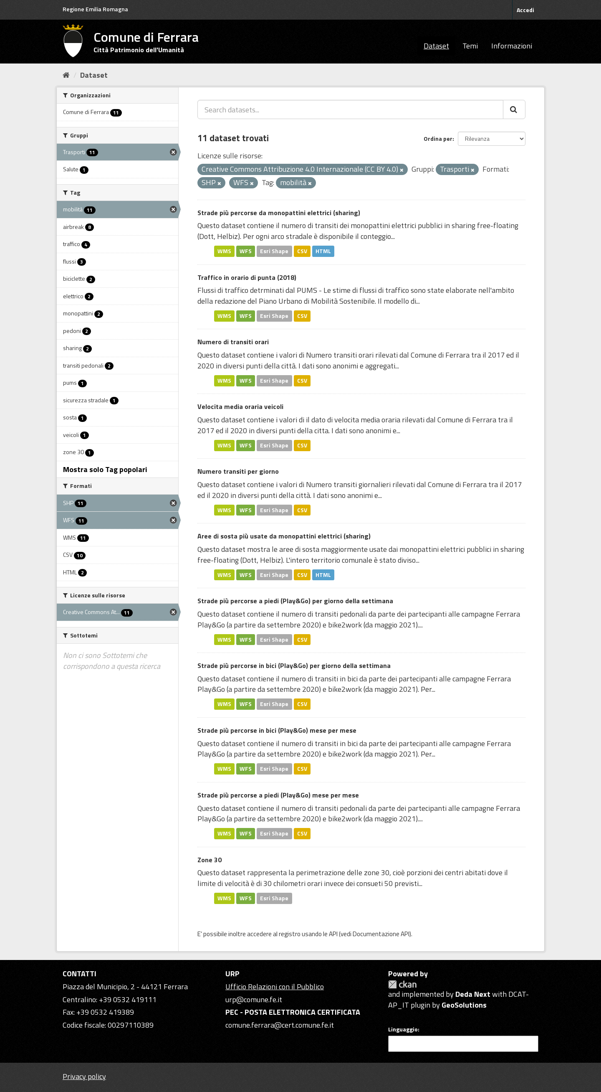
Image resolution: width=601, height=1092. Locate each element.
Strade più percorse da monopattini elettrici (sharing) (278, 213)
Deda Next (472, 994)
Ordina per (438, 138)
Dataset (436, 45)
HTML (323, 251)
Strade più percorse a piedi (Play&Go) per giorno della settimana (295, 601)
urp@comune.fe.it (253, 999)
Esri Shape (274, 251)
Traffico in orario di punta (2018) (246, 277)
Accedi (525, 9)
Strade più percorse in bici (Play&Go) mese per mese (276, 730)
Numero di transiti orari (233, 342)
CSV (302, 251)
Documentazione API (381, 934)
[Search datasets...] (350, 109)
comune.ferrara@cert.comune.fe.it (279, 1025)
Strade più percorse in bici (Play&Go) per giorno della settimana (294, 665)
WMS (224, 251)
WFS (246, 251)
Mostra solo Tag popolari (105, 469)
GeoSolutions (464, 1005)
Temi (470, 45)
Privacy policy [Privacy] (84, 1076)
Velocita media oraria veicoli (240, 406)
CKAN (402, 984)
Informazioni (511, 45)
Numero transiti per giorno (238, 471)
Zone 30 (209, 860)
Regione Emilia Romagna (95, 9)
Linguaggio (403, 1029)
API (333, 934)
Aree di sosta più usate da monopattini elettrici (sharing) (284, 536)
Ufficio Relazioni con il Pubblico (274, 986)
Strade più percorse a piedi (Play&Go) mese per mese (278, 795)
